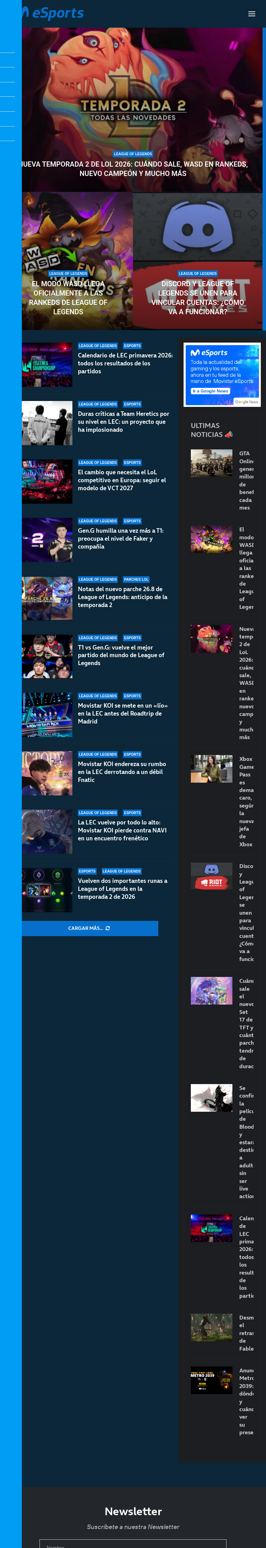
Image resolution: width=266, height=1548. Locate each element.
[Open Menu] (251, 13)
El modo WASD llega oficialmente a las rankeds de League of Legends (68, 298)
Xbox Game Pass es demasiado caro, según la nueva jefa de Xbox (246, 801)
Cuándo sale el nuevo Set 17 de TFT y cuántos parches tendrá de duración (246, 1023)
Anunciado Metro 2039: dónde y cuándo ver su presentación (246, 1401)
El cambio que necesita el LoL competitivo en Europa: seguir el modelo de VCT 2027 (122, 482)
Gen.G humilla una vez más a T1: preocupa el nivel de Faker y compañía (120, 547)
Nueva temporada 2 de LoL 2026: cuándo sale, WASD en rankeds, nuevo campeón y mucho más (133, 169)
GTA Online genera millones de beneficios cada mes (246, 480)
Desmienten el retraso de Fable (246, 1333)
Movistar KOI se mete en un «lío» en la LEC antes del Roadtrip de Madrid (123, 719)
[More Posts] (89, 928)
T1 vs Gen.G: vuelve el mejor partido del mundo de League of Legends (121, 664)
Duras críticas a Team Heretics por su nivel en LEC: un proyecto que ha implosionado (123, 422)
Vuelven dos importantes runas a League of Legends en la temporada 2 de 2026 (122, 889)
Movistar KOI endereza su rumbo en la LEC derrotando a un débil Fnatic (122, 772)
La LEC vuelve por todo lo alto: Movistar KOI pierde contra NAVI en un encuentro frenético (122, 830)
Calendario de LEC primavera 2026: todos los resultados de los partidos (125, 363)
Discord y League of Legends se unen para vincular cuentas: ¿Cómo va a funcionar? (197, 298)
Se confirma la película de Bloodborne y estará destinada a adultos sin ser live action (246, 1142)
